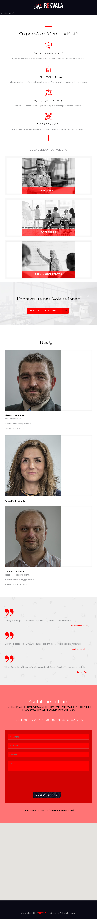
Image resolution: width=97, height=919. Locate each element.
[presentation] (30, 780)
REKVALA (42, 913)
